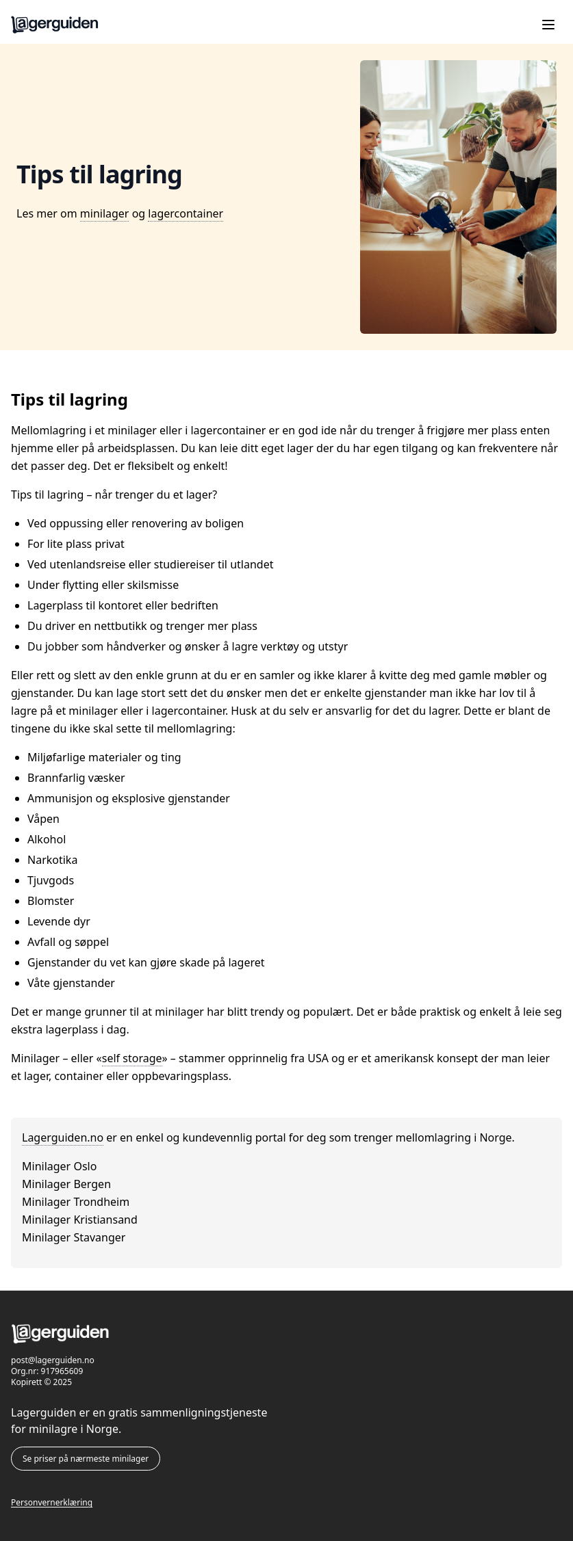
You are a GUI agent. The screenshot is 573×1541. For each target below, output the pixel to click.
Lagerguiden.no (62, 1137)
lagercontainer (185, 213)
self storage (132, 1058)
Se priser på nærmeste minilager (86, 1458)
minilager (104, 213)
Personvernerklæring (51, 1502)
